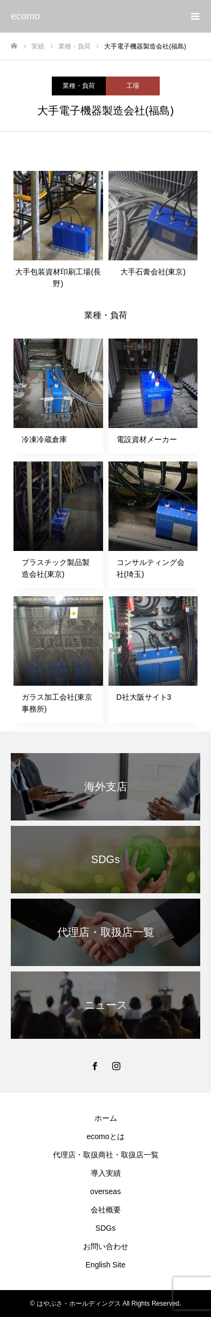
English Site (106, 1264)
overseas (105, 1191)
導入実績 (106, 1173)
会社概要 (106, 1209)
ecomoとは (105, 1136)
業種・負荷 (79, 85)
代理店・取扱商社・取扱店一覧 (106, 1154)
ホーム (105, 1118)
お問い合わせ (105, 1246)
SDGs (105, 1228)
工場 (132, 85)
